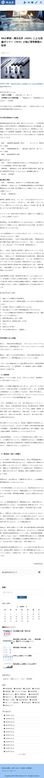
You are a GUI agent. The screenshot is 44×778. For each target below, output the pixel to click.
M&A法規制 (27, 702)
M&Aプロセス (9, 694)
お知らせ (5, 679)
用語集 (23, 768)
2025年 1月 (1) (10, 715)
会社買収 (27, 688)
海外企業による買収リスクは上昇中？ (25, 664)
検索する (22, 597)
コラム (23, 679)
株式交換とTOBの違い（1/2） (22, 647)
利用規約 (29, 768)
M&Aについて (5, 53)
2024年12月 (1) (10, 718)
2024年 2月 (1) (10, 751)
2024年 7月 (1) (10, 735)
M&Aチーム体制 (9, 700)
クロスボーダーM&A (20, 691)
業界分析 (37, 702)
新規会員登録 (26, 2)
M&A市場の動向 (23, 700)
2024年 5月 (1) (10, 741)
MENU (42, 2)
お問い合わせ (15, 768)
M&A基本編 (8, 688)
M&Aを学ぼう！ (22, 16)
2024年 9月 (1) (10, 728)
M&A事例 (18, 688)
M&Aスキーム (9, 697)
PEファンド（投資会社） (12, 702)
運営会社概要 (6, 768)
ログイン (29, 2)
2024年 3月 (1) (10, 748)
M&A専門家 (33, 691)
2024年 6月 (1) (10, 738)
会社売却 (37, 688)
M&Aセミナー (9, 705)
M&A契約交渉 (35, 694)
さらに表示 (22, 754)
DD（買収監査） (22, 694)
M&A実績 (29, 679)
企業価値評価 (21, 697)
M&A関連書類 (33, 697)
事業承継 (7, 691)
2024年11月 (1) (10, 722)
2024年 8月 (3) (10, 732)
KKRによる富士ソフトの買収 (22, 656)
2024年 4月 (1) (10, 745)
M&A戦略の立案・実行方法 (21, 631)
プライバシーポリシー (9, 771)
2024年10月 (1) (10, 725)
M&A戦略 (34, 700)
